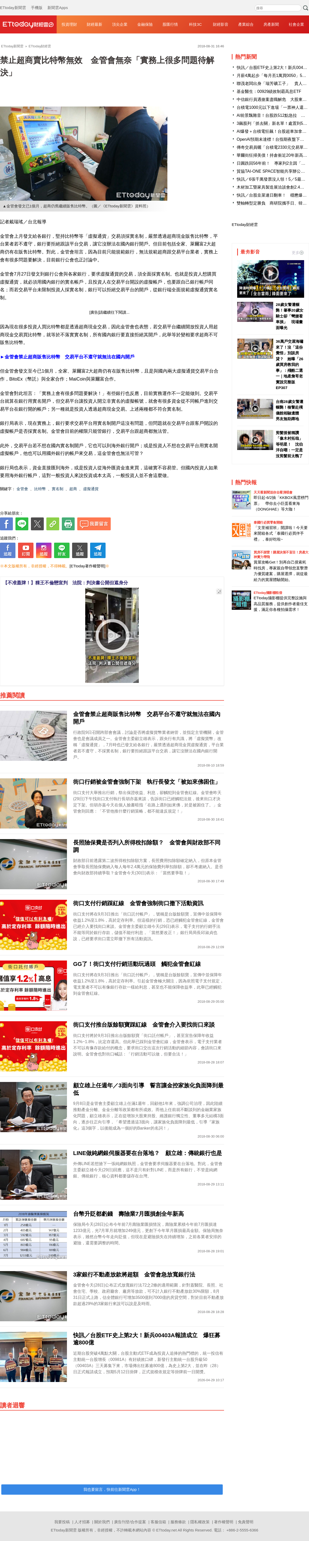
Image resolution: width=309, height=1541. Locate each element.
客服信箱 (158, 1522)
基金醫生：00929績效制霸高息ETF (269, 91)
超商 (73, 489)
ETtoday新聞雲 (13, 2)
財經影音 (220, 24)
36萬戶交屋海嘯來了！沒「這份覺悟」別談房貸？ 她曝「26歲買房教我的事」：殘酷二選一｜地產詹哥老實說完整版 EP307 (289, 364)
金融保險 (145, 24)
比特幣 (40, 489)
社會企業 (296, 24)
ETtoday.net (166, 1530)
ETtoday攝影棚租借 (268, 593)
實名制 (57, 489)
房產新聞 (271, 24)
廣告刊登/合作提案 (130, 1522)
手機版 (36, 2)
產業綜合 (246, 24)
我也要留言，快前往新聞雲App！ (112, 1489)
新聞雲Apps (57, 2)
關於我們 (102, 1522)
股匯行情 (170, 24)
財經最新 (94, 24)
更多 (298, 252)
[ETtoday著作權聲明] (87, 566)
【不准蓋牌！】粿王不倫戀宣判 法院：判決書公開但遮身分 (65, 582)
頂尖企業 (119, 24)
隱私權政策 (200, 1522)
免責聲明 (245, 1522)
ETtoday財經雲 (245, 224)
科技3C (195, 24)
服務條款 (178, 1522)
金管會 (22, 489)
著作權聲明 (223, 1522)
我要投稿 (62, 1522)
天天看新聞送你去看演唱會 (273, 492)
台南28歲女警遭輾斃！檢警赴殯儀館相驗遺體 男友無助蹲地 (289, 410)
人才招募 (82, 1522)
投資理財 (69, 24)
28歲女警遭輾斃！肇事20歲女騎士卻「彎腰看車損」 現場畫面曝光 (289, 316)
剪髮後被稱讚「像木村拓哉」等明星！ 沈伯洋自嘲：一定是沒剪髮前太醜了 (289, 444)
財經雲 (28, 24)
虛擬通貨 (91, 489)
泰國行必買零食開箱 (268, 522)
